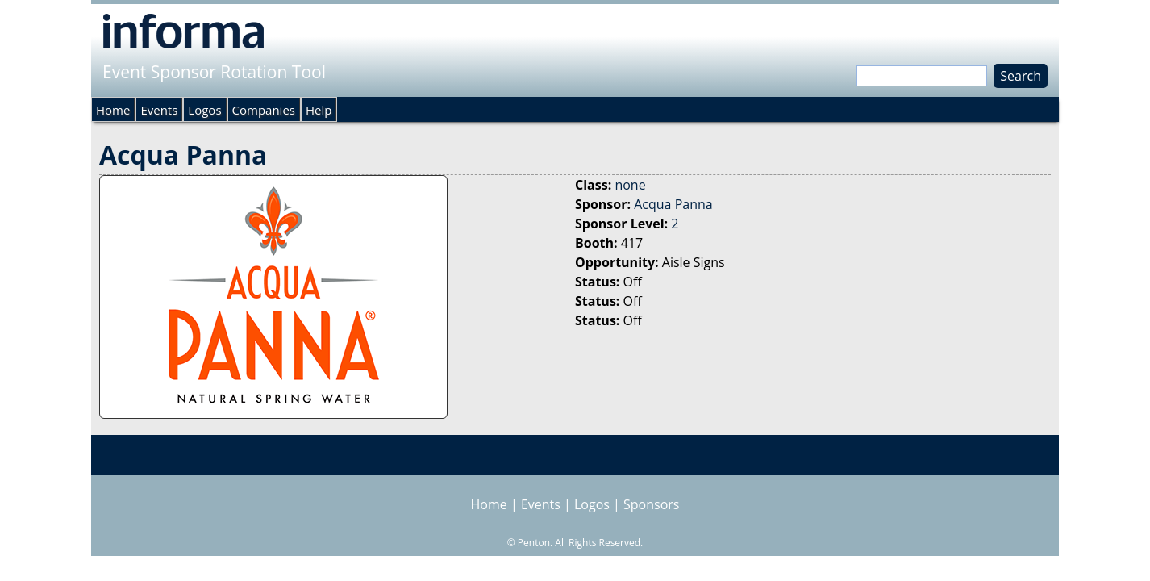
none (630, 185)
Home (113, 110)
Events (158, 110)
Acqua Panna (673, 204)
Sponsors (651, 504)
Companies (263, 110)
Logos (204, 110)
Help (318, 110)
